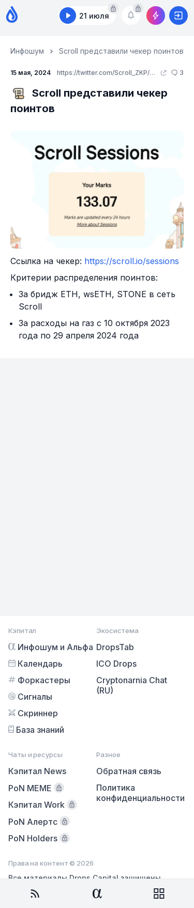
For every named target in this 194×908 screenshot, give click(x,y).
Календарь (35, 663)
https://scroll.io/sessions (131, 261)
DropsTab (115, 647)
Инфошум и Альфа (50, 647)
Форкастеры (39, 680)
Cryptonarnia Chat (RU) (131, 685)
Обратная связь (128, 771)
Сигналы (30, 696)
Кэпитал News (37, 771)
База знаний (36, 730)
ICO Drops (116, 663)
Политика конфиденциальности (140, 792)
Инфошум (27, 51)
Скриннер (33, 713)
